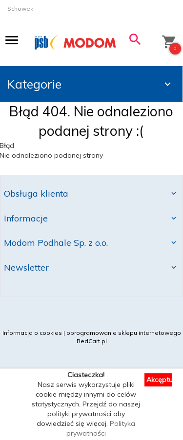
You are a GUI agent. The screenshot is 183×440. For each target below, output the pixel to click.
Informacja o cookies (32, 332)
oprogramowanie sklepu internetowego (123, 332)
